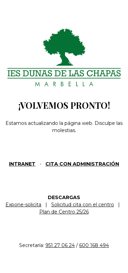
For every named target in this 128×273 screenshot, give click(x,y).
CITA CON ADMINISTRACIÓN (82, 164)
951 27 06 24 (60, 245)
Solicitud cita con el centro (82, 205)
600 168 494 (94, 245)
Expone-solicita (23, 205)
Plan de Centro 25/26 (64, 212)
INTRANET (22, 164)
